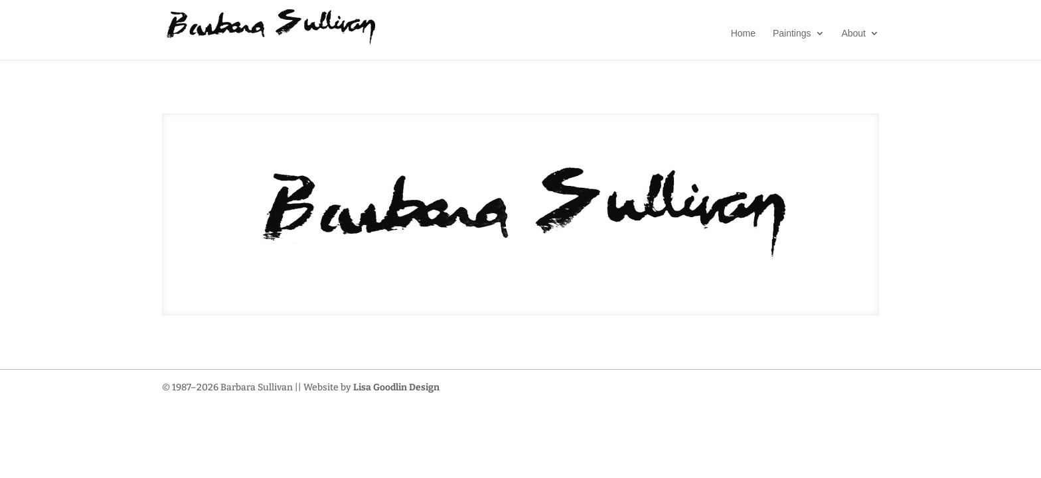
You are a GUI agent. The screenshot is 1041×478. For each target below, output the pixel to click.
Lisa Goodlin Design (396, 387)
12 (582, 288)
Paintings (792, 34)
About (853, 34)
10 (560, 288)
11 (571, 288)
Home (743, 34)
